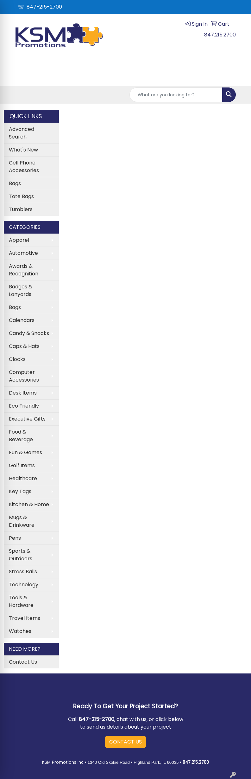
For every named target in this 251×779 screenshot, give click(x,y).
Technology (23, 584)
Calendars (22, 320)
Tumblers (21, 209)
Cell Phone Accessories (24, 166)
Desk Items (23, 392)
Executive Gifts (27, 418)
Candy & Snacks (29, 333)
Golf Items (22, 465)
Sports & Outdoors (20, 554)
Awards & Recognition (23, 269)
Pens (15, 538)
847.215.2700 (220, 34)
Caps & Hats (24, 346)
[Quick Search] (176, 94)
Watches (20, 631)
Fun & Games (25, 452)
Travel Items (24, 618)
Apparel (19, 240)
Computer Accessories (24, 376)
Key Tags (20, 491)
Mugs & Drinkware (22, 521)
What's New (23, 149)
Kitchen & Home (29, 504)
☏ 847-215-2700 (40, 6)
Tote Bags (21, 196)
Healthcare (23, 478)
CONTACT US (125, 741)
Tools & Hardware (21, 601)
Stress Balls (23, 571)
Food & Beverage (21, 435)
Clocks (17, 359)
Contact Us (23, 662)
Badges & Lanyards (20, 290)
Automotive (23, 253)
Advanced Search (21, 133)
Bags (15, 183)
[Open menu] (238, 76)
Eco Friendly (24, 405)
